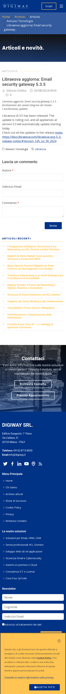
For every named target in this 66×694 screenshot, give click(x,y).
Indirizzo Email (11, 187)
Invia (53, 226)
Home (6, 17)
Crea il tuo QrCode (16, 578)
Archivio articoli (14, 494)
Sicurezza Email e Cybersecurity (23, 558)
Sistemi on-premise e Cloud (21, 565)
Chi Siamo (11, 487)
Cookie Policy (13, 507)
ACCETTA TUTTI (44, 687)
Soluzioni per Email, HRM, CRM (23, 538)
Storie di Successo (16, 501)
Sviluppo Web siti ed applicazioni (24, 551)
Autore (8, 170)
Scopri (48, 6)
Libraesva (40, 149)
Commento (10, 203)
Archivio (20, 17)
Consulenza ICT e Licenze (20, 571)
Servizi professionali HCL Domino (25, 545)
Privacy (10, 514)
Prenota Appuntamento (33, 395)
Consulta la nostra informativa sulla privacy (29, 677)
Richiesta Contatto (33, 384)
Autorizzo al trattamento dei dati (22, 624)
